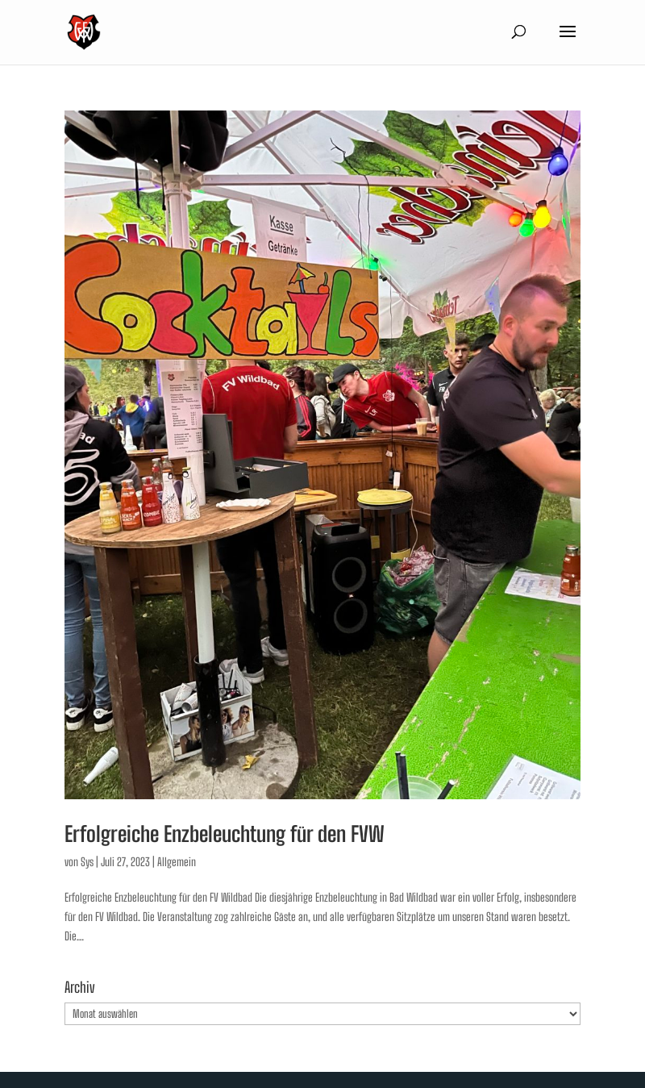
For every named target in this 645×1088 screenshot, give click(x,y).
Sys (87, 862)
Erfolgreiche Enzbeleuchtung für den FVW (224, 834)
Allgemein (176, 862)
